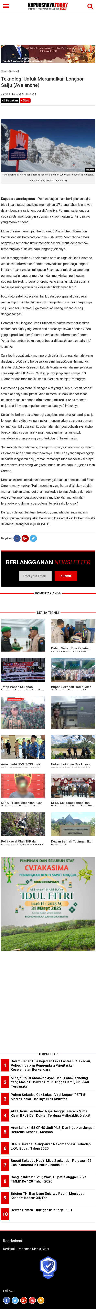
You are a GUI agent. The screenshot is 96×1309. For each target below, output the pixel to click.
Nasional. (14, 71)
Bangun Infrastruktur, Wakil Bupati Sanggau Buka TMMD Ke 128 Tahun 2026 (48, 1179)
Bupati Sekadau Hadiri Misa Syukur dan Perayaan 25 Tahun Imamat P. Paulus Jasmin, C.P (51, 1163)
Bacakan (10, 100)
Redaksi (9, 1249)
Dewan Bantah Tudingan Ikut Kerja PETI (41, 1210)
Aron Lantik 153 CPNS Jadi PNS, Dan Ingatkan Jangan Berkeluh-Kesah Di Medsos (52, 1130)
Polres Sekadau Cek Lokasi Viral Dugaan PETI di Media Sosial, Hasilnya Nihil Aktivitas (48, 1097)
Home (4, 71)
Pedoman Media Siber (33, 1249)
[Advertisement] (48, 22)
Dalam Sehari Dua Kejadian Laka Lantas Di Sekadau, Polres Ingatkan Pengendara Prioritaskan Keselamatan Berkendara (51, 1065)
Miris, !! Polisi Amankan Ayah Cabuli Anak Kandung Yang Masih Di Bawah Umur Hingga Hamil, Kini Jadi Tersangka (50, 1082)
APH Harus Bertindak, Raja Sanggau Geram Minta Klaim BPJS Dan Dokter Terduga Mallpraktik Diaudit (50, 1113)
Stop (25, 100)
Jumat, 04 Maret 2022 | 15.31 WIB (18, 94)
